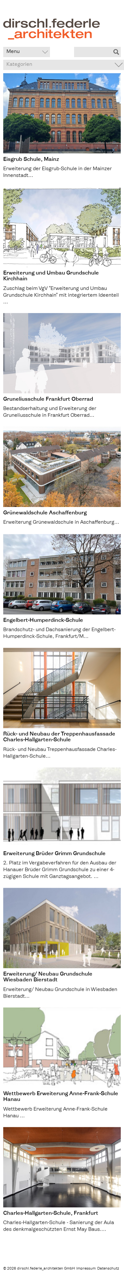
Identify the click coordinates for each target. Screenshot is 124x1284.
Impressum (86, 1269)
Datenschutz (108, 1269)
